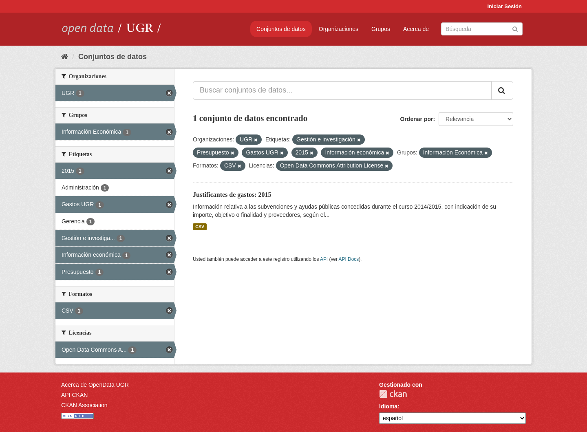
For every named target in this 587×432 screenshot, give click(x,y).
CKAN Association (84, 405)
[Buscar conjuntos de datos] (482, 28)
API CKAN (74, 395)
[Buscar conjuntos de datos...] (342, 90)
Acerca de (416, 29)
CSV (199, 226)
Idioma (388, 406)
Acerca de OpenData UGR (95, 384)
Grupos (380, 29)
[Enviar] (515, 28)
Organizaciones (338, 29)
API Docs (349, 259)
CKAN (393, 394)
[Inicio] (64, 57)
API (324, 259)
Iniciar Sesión (504, 6)
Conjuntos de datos (281, 29)
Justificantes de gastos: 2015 (232, 194)
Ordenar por (416, 119)
